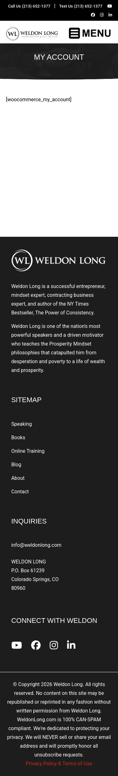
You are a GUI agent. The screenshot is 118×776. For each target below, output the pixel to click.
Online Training (28, 451)
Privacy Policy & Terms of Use (59, 764)
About (18, 478)
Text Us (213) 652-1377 (80, 6)
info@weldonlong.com (36, 545)
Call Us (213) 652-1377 (29, 6)
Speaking (21, 424)
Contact (20, 492)
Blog (16, 465)
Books (18, 438)
